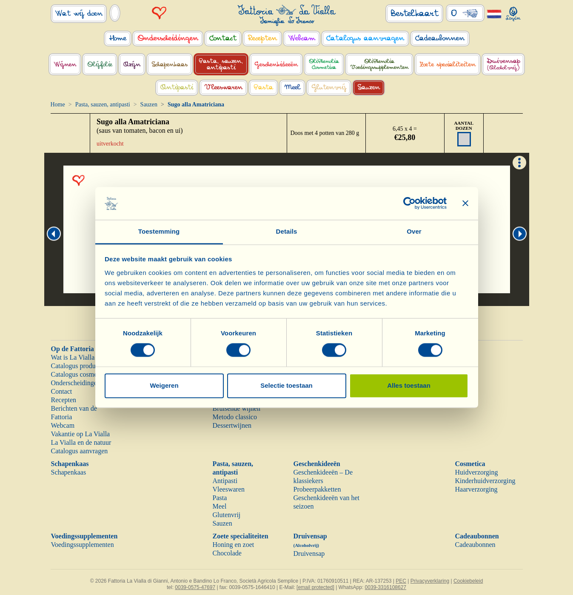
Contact (61, 391)
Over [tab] (414, 231)
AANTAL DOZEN (463, 125)
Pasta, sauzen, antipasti (102, 104)
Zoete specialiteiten (240, 536)
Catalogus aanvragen (79, 451)
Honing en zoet (233, 544)
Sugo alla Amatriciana (133, 121)
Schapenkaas (70, 463)
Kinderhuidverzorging (485, 480)
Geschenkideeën (317, 463)
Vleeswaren (229, 489)
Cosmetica (470, 463)
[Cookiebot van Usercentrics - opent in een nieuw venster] (409, 203)
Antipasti (225, 480)
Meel (220, 506)
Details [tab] (286, 231)
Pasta (220, 497)
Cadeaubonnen (477, 536)
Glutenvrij (227, 514)
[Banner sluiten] (465, 203)
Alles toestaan (408, 385)
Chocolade (227, 553)
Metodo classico (235, 417)
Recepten (64, 399)
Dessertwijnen (232, 425)
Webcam (63, 425)
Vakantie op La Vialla (80, 434)
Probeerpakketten (317, 489)
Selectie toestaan (286, 385)
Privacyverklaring (430, 581)
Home (58, 104)
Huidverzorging (476, 472)
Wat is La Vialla (73, 357)
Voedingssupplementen (84, 536)
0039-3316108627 (385, 587)
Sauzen (148, 104)
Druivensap (309, 553)
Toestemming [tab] (159, 231)
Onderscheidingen (75, 382)
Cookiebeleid (468, 581)
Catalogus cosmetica (79, 374)
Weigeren (164, 385)
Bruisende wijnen (236, 408)
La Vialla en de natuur (81, 442)
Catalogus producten (79, 365)
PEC (401, 581)
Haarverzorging (476, 489)
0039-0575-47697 (195, 587)
